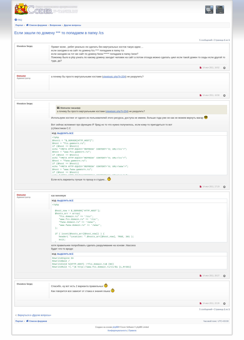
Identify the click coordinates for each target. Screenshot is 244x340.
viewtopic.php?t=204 (114, 76)
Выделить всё (65, 133)
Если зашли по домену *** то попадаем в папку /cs (59, 33)
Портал (19, 25)
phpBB (115, 327)
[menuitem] (18, 20)
